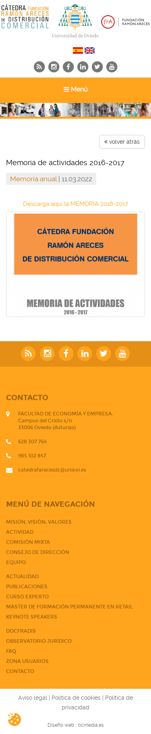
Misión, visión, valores (39, 522)
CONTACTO (20, 671)
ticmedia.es (91, 725)
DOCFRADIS (21, 631)
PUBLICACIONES (27, 586)
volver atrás (122, 141)
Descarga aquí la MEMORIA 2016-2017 (75, 204)
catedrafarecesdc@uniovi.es (52, 470)
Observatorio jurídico (39, 641)
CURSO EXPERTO (27, 597)
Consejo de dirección (37, 552)
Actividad (19, 532)
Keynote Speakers (31, 617)
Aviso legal (32, 697)
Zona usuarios (27, 661)
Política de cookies (76, 697)
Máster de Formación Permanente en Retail (69, 607)
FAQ (11, 651)
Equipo (16, 562)
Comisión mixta (28, 542)
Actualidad (22, 576)
